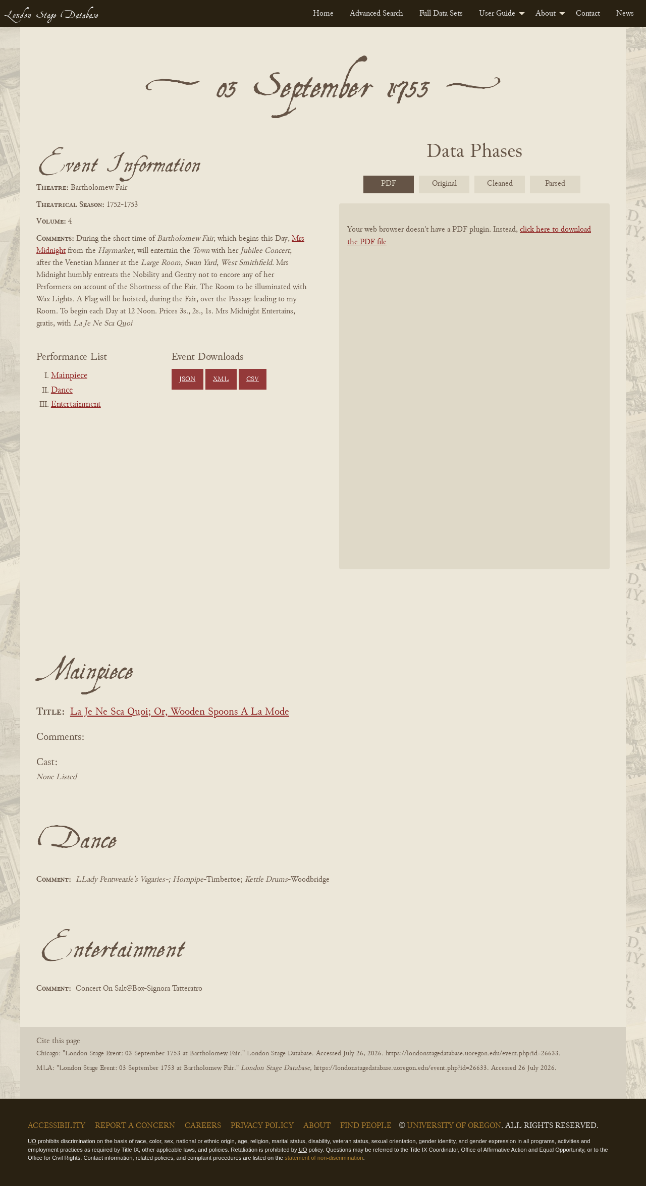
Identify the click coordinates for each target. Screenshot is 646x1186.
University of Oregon (454, 1126)
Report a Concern (135, 1126)
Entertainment (76, 404)
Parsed (555, 184)
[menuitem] (323, 13)
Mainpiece (69, 376)
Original (444, 184)
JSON (187, 379)
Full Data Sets (441, 14)
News (625, 14)
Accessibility (56, 1126)
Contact (588, 14)
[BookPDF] (474, 399)
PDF (388, 184)
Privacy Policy (262, 1126)
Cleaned (500, 184)
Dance (62, 390)
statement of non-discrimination (324, 1158)
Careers (203, 1126)
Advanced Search (376, 14)
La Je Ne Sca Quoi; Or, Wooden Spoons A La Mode (179, 712)
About (545, 14)
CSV (252, 379)
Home (323, 14)
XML (221, 379)
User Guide (497, 14)
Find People (366, 1126)
